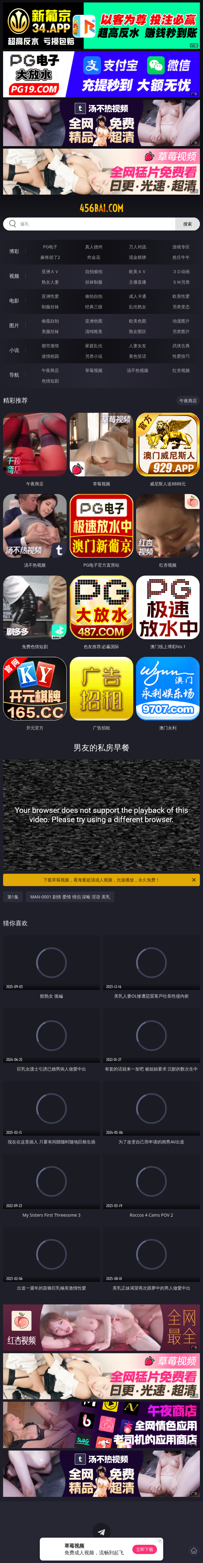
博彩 (14, 251)
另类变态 (181, 307)
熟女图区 (137, 331)
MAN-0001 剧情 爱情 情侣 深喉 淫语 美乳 (70, 897)
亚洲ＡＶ (50, 271)
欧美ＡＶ (137, 271)
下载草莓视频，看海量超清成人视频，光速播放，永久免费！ (120, 880)
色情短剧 (50, 381)
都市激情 (50, 346)
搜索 (187, 224)
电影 (14, 300)
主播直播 (137, 282)
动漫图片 (181, 321)
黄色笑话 (137, 356)
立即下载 (144, 1549)
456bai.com (101, 208)
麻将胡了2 (50, 257)
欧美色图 (137, 321)
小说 (14, 350)
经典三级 (93, 307)
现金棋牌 (137, 257)
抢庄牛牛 (181, 257)
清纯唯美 (93, 331)
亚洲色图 (93, 321)
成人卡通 (137, 296)
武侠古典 (181, 346)
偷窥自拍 (50, 321)
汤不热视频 (137, 370)
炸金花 (93, 257)
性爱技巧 (181, 356)
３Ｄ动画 (181, 271)
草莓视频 (93, 370)
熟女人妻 (50, 282)
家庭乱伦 (93, 346)
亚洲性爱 (50, 296)
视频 (14, 275)
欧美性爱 (181, 296)
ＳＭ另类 (181, 282)
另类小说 (93, 356)
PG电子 (50, 247)
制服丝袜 (50, 307)
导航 (14, 374)
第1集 (13, 897)
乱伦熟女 (137, 307)
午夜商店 (50, 370)
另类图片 (181, 331)
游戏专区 (181, 247)
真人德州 (93, 247)
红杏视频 (181, 370)
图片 (14, 325)
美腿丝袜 (50, 331)
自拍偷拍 (93, 271)
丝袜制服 (93, 282)
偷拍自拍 (93, 296)
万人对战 (137, 247)
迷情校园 (50, 356)
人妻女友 (137, 346)
